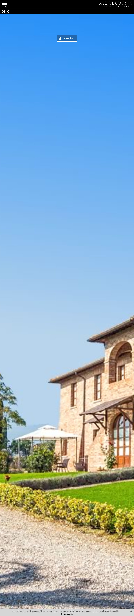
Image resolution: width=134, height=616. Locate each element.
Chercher (66, 38)
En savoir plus (67, 614)
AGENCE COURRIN (115, 3)
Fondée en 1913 (116, 7)
